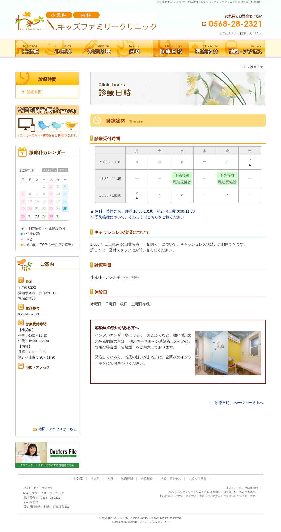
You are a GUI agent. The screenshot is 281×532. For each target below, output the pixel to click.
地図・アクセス (171, 478)
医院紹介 (147, 478)
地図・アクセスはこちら (55, 429)
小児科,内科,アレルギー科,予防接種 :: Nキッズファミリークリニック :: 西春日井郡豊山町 (209, 1)
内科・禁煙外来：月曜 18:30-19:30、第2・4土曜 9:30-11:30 (145, 211)
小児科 (95, 478)
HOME (78, 478)
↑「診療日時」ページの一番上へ (236, 403)
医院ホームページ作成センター (148, 521)
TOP (243, 67)
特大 (258, 33)
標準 (243, 33)
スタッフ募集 (198, 478)
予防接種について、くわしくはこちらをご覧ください (139, 217)
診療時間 (34, 92)
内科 (110, 478)
